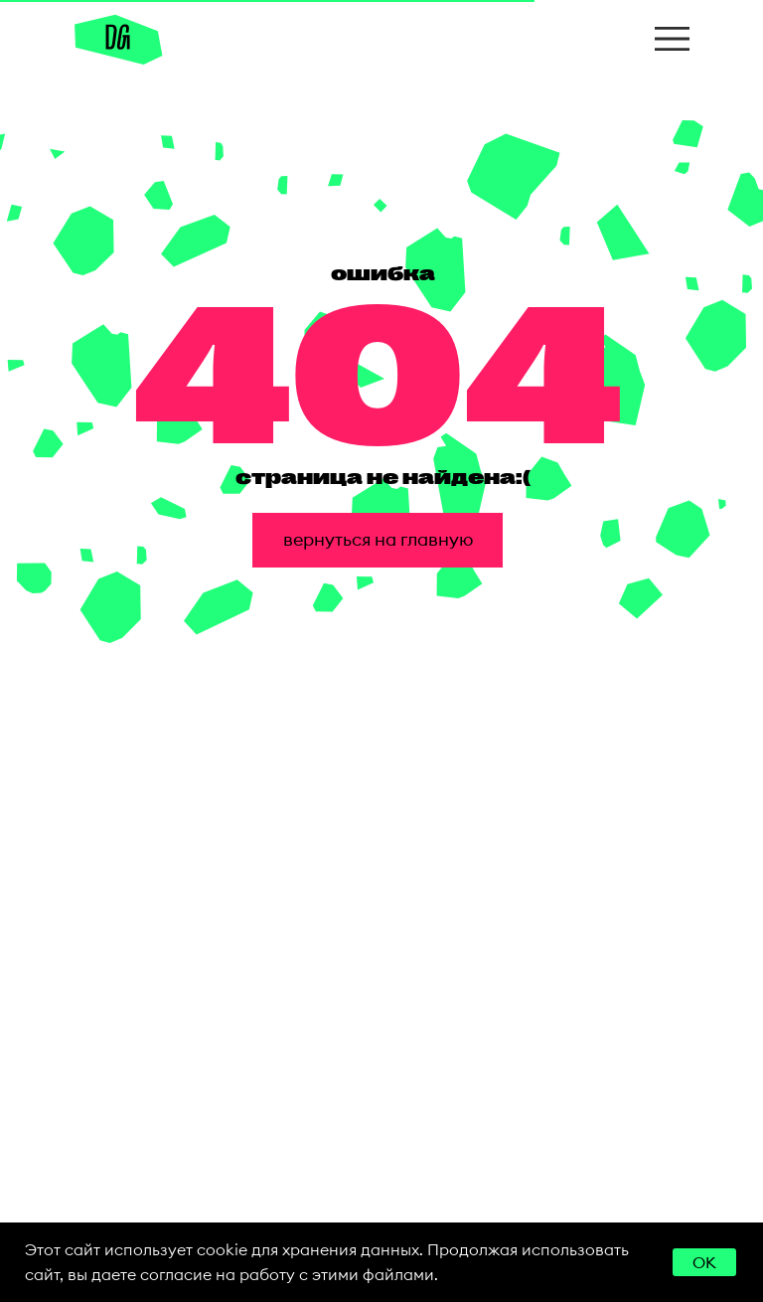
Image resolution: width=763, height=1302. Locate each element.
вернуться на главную (378, 539)
